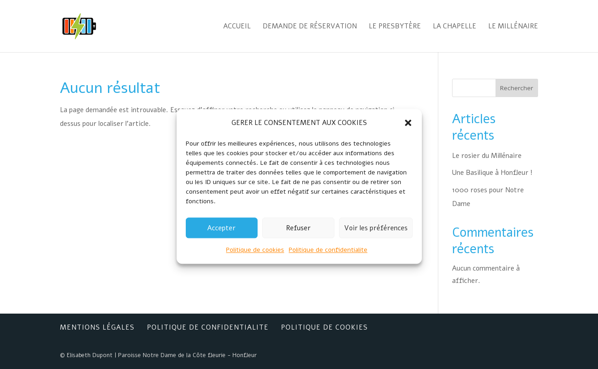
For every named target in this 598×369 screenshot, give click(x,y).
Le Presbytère (395, 27)
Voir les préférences (376, 233)
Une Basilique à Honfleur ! (492, 172)
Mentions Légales (97, 327)
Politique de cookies (255, 255)
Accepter (221, 233)
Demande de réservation (310, 27)
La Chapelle (454, 27)
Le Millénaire (513, 27)
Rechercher (516, 88)
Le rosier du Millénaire (487, 155)
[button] (408, 128)
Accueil (237, 27)
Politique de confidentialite (328, 255)
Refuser (298, 233)
